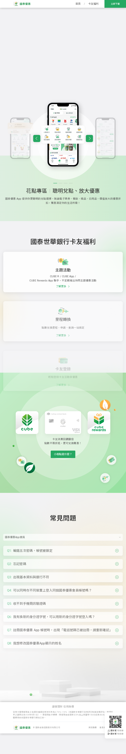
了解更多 (63, 302)
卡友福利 (93, 3)
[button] (36, 154)
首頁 (78, 3)
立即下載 (115, 4)
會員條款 (103, 748)
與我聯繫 (93, 748)
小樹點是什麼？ (63, 454)
